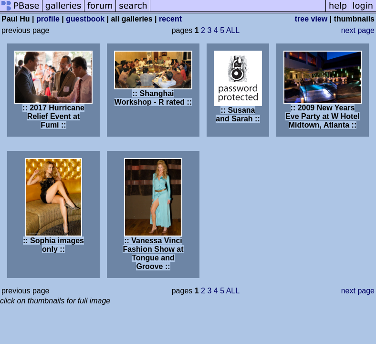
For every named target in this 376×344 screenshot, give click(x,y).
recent (170, 19)
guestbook (85, 19)
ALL (233, 30)
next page (358, 30)
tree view (311, 19)
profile (48, 19)
